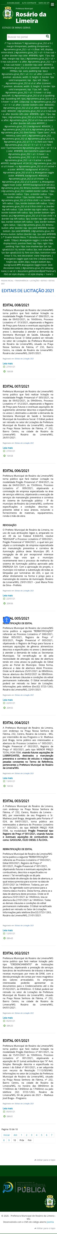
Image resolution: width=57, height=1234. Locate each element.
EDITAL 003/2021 (16, 801)
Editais (44, 281)
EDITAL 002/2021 (16, 953)
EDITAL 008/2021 (16, 305)
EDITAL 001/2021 (16, 1040)
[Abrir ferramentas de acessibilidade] (6, 620)
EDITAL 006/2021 (16, 470)
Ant (15, 1134)
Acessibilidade (13, 3)
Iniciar (6, 1134)
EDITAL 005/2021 (16, 618)
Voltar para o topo (44, 1159)
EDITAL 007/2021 (16, 386)
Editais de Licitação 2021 (24, 358)
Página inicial (7, 281)
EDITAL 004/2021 (16, 722)
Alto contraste (29, 3)
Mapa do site (44, 3)
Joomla (50, 1221)
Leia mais (8, 363)
